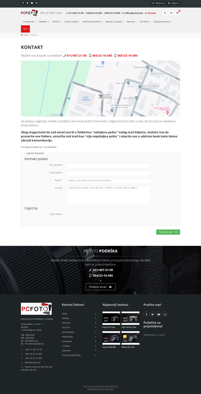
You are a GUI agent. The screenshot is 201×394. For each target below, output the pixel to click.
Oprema (130, 21)
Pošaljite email (100, 286)
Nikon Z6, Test (128, 347)
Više (25, 29)
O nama (66, 346)
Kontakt (150, 13)
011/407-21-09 (76, 13)
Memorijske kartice (91, 21)
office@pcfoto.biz (134, 13)
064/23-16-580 (94, 13)
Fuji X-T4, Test (108, 327)
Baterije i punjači (114, 21)
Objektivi (43, 21)
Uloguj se (173, 3)
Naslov (59, 180)
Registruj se (159, 3)
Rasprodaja (68, 332)
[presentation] (88, 216)
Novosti (66, 323)
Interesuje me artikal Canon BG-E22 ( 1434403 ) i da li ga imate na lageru (108, 194)
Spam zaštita (56, 214)
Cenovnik (67, 341)
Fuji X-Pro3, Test (129, 327)
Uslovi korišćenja (71, 355)
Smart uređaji (71, 21)
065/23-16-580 (112, 13)
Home (26, 35)
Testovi (66, 327)
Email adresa (56, 172)
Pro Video (144, 21)
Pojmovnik (67, 336)
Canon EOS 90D (109, 347)
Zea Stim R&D (107, 389)
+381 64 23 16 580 (33, 353)
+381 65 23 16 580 (33, 358)
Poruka (59, 187)
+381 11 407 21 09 (33, 349)
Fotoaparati (28, 21)
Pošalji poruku (168, 232)
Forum (65, 318)
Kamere (56, 21)
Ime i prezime (56, 164)
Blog (64, 313)
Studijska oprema (162, 21)
